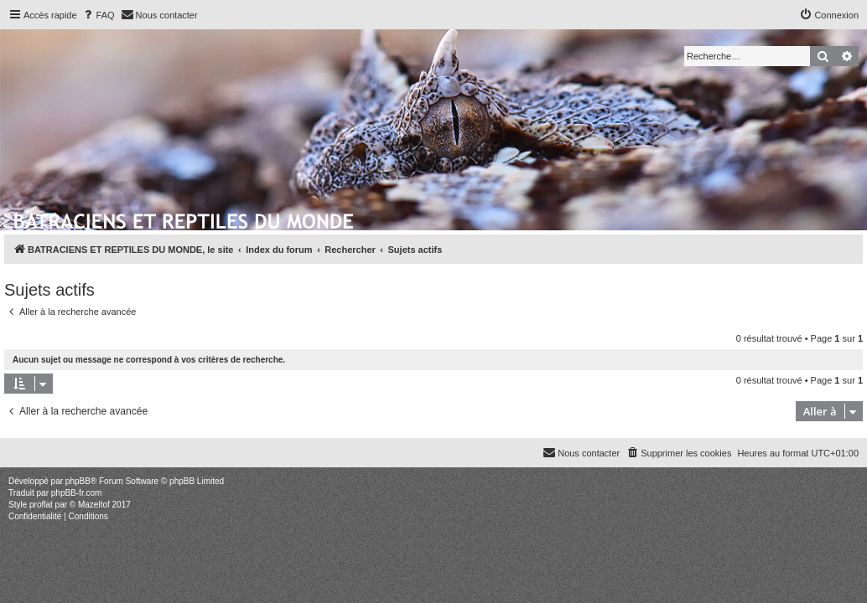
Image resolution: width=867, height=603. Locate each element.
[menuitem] (98, 15)
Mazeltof (94, 504)
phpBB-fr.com (76, 492)
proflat (41, 504)
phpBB (78, 481)
